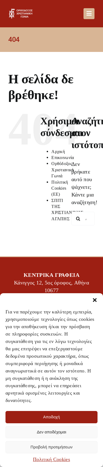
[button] (95, 300)
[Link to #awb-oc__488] (89, 13)
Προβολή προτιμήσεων (51, 447)
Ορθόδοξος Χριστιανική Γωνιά (62, 169)
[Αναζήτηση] (78, 218)
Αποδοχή (51, 417)
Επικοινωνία (62, 157)
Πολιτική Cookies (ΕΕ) (59, 188)
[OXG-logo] (21, 11)
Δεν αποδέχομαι (51, 432)
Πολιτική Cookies (51, 459)
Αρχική (58, 151)
